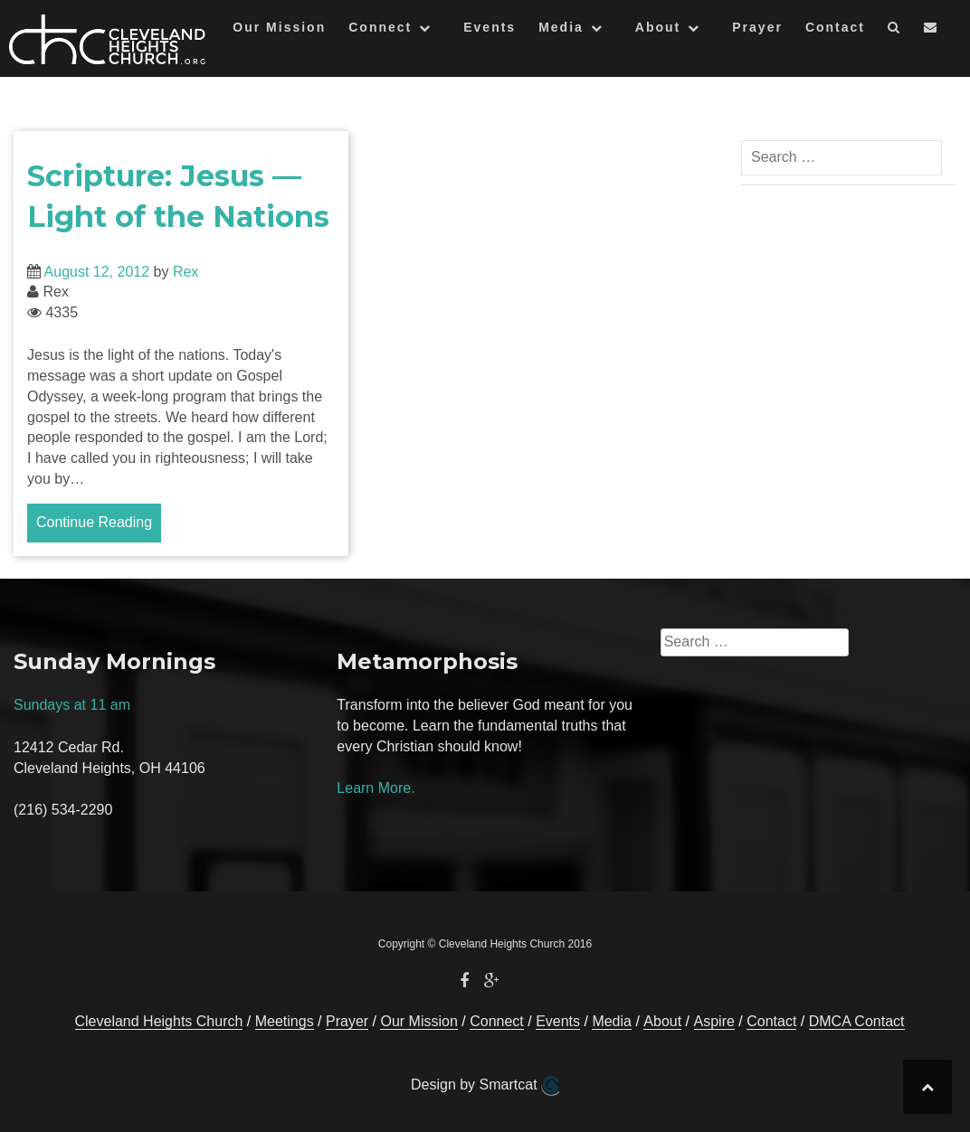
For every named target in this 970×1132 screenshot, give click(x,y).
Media (561, 27)
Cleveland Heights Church (159, 1021)
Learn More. (375, 788)
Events (489, 27)
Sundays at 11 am (72, 704)
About (657, 27)
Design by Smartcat (485, 1086)
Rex (185, 271)
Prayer (757, 27)
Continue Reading (94, 522)
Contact (835, 27)
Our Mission (279, 27)
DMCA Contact (857, 1021)
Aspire (714, 1021)
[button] (894, 30)
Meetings (284, 1021)
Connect (380, 27)
